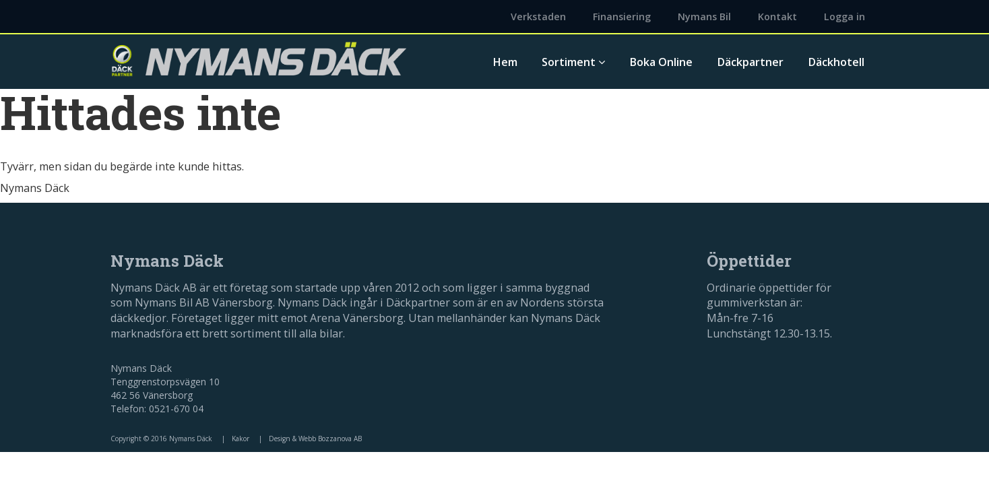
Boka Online (661, 62)
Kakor (240, 438)
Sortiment (573, 62)
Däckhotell (836, 62)
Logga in (844, 16)
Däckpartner (750, 62)
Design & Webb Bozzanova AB (315, 438)
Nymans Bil (704, 16)
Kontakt (777, 16)
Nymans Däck (34, 188)
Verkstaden (538, 16)
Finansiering (622, 16)
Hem (504, 62)
